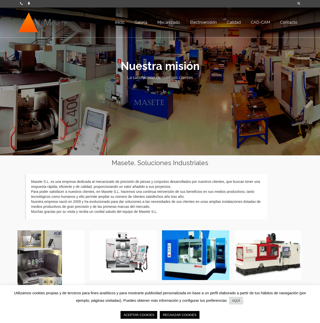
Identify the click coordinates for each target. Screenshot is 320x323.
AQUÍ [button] (236, 301)
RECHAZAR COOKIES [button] (179, 315)
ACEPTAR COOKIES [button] (139, 315)
